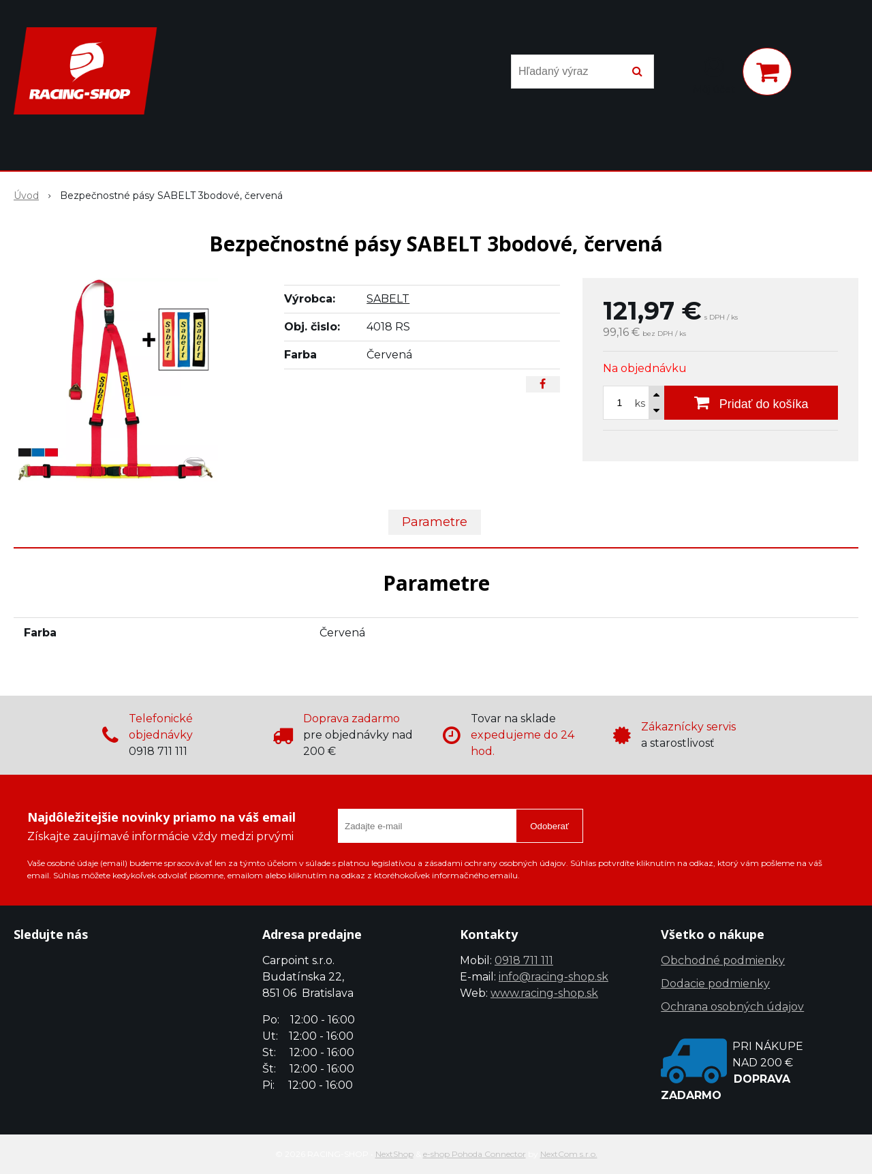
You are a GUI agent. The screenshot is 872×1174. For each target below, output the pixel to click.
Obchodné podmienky (723, 960)
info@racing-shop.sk (553, 976)
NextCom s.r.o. (568, 1154)
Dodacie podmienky (715, 983)
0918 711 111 (524, 960)
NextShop (394, 1154)
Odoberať (549, 826)
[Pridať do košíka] (751, 403)
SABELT (388, 298)
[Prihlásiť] (714, 74)
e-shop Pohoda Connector (474, 1154)
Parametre (434, 521)
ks (640, 403)
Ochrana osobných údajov (732, 1006)
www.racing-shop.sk (544, 993)
